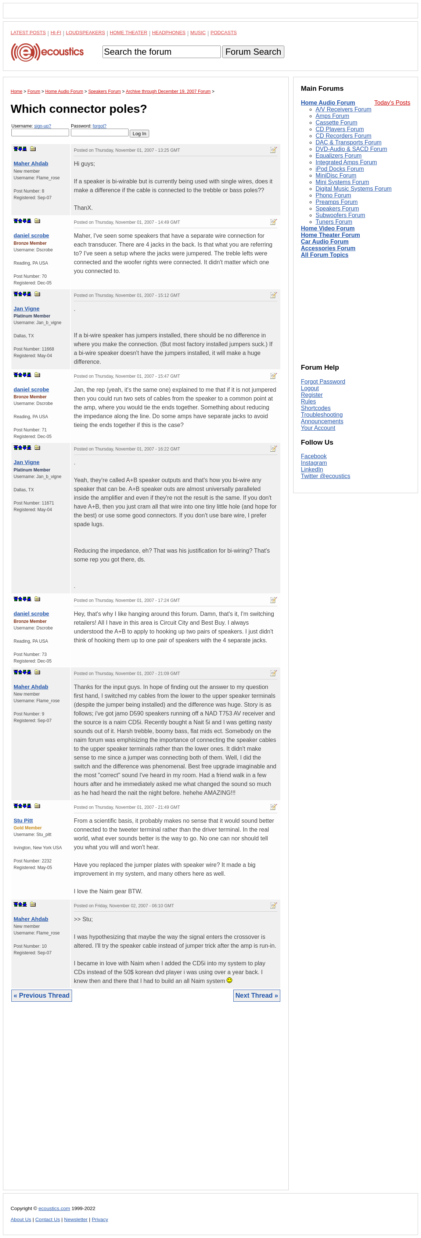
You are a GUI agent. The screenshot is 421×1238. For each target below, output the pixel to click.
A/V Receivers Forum (343, 109)
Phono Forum (333, 195)
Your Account (318, 428)
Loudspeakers (85, 32)
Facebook (314, 456)
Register (312, 395)
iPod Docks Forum (340, 169)
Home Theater (128, 32)
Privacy (100, 1219)
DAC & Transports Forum (349, 142)
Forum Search (253, 52)
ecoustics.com (54, 1208)
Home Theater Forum (330, 235)
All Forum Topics (324, 255)
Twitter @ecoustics (325, 476)
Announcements (322, 421)
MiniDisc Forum (336, 175)
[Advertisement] (146, 1101)
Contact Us (47, 1219)
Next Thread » (256, 995)
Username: (40, 129)
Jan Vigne (27, 308)
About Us (21, 1219)
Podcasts (223, 32)
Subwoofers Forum (340, 215)
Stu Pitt (23, 820)
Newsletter (75, 1219)
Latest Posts (28, 32)
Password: (100, 129)
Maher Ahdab (31, 163)
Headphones (169, 32)
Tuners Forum (334, 222)
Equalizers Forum (338, 155)
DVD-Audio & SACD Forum (351, 149)
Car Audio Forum (325, 241)
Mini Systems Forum (342, 182)
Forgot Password (323, 381)
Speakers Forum (337, 208)
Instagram (314, 463)
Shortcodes (316, 408)
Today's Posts (392, 103)
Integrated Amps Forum (346, 162)
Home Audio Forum (328, 103)
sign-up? (42, 126)
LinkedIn (312, 469)
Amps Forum (332, 116)
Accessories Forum (328, 248)
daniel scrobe (31, 235)
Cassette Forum (336, 122)
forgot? (99, 126)
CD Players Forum (340, 129)
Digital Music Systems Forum (354, 189)
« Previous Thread (42, 995)
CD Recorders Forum (343, 136)
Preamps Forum (337, 202)
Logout (310, 388)
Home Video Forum (328, 228)
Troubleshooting (322, 415)
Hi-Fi (56, 32)
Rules (308, 401)
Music (198, 32)
